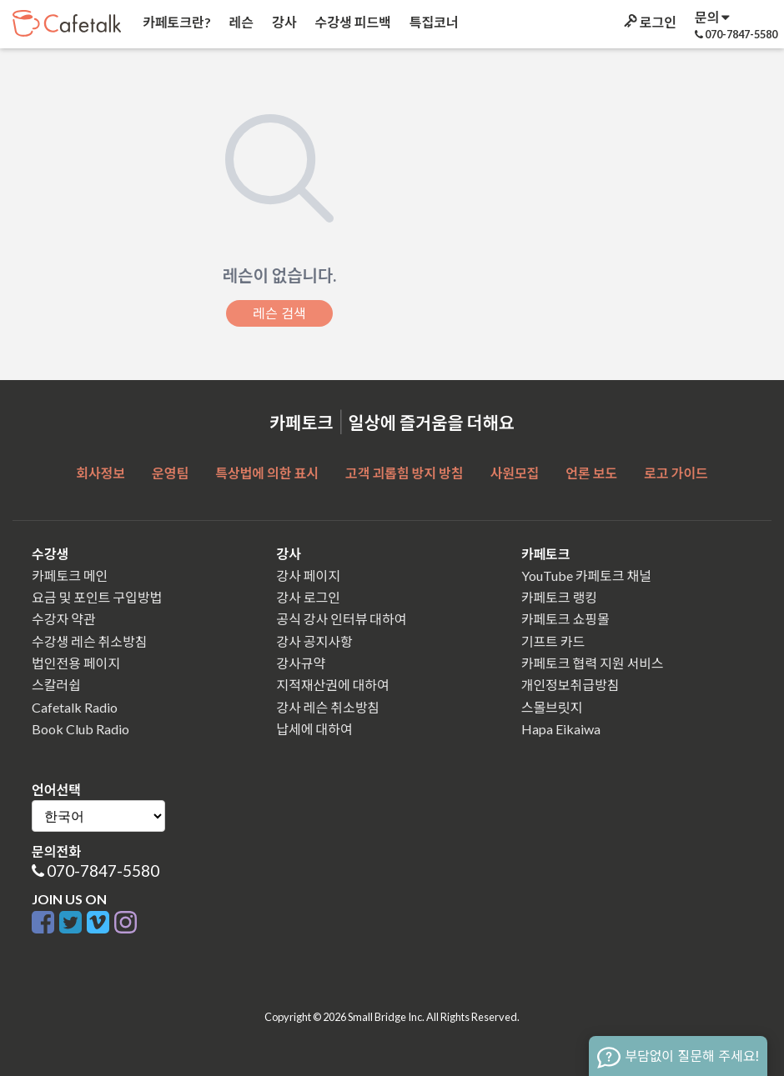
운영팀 (170, 473)
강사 (282, 22)
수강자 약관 (64, 619)
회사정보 (100, 473)
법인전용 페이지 (76, 663)
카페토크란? (175, 22)
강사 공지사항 (314, 641)
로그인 (648, 22)
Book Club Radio (80, 729)
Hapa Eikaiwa (561, 729)
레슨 (240, 22)
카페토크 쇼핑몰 (565, 619)
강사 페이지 (308, 575)
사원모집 (514, 473)
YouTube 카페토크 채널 (586, 575)
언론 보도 (591, 473)
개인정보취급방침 (570, 685)
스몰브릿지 (552, 707)
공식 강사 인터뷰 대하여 (341, 619)
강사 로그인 (308, 597)
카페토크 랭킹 (559, 597)
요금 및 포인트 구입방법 (97, 597)
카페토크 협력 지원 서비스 (592, 663)
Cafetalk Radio (75, 707)
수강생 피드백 (352, 22)
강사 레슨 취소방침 (327, 707)
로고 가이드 (676, 473)
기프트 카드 (553, 641)
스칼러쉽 (56, 685)
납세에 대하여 (314, 729)
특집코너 (433, 22)
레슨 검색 (279, 313)
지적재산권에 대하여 (332, 685)
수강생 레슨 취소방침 (89, 641)
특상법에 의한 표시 (267, 473)
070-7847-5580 (103, 870)
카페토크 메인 (70, 575)
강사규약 (300, 663)
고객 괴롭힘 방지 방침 (404, 473)
